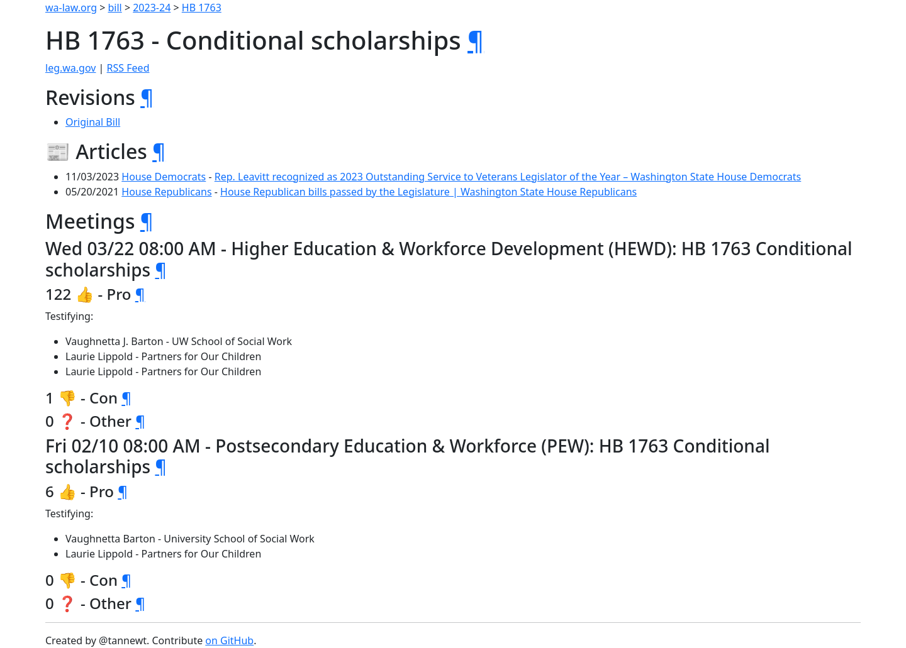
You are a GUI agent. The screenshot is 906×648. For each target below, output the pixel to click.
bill (115, 7)
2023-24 (152, 7)
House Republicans (166, 192)
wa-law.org (71, 7)
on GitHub (229, 640)
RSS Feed (128, 68)
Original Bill (92, 122)
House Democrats (163, 177)
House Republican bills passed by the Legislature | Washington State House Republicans (428, 192)
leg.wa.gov (70, 68)
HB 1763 (201, 7)
